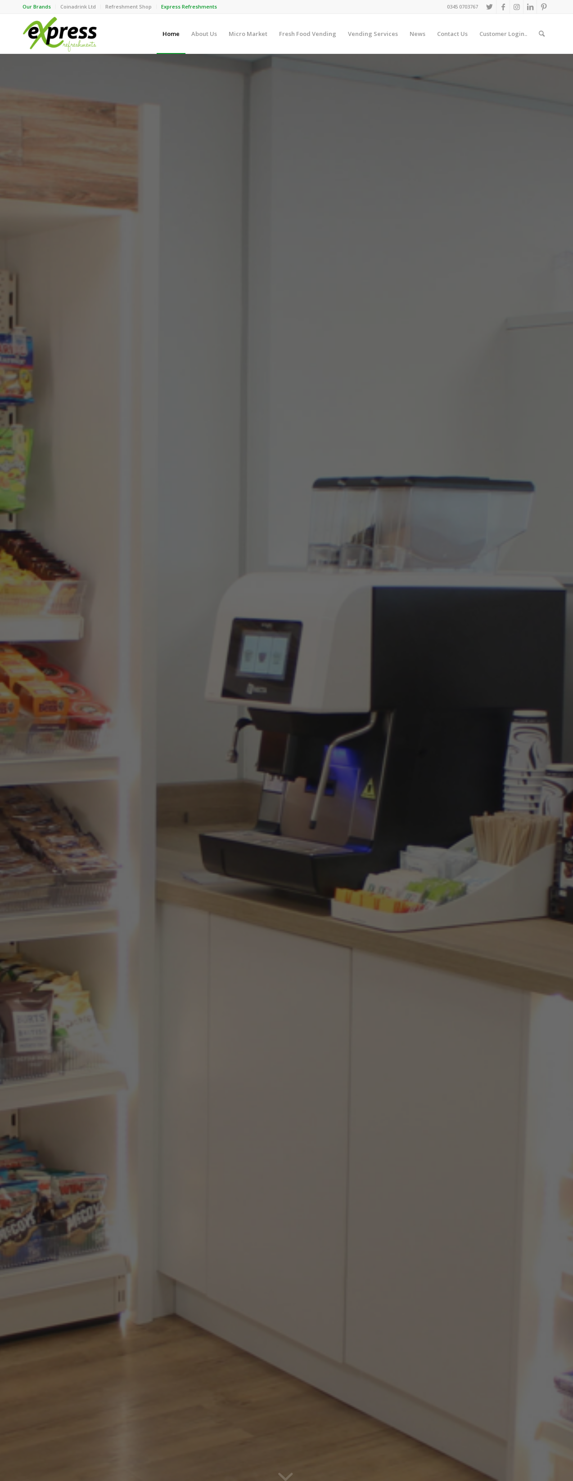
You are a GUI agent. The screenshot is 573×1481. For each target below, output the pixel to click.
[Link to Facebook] (503, 6)
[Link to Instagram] (516, 6)
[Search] (541, 33)
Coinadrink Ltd (78, 6)
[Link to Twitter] (489, 6)
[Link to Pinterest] (543, 6)
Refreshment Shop (128, 6)
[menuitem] (39, 6)
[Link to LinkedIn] (530, 6)
